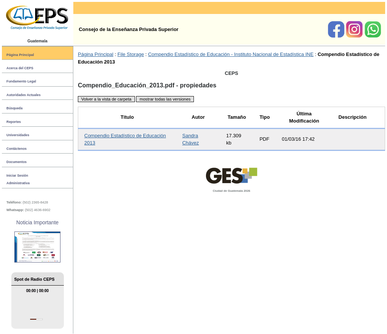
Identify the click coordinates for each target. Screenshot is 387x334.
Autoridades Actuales (23, 95)
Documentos (16, 162)
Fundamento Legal (21, 81)
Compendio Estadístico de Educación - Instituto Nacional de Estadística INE (231, 54)
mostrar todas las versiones (164, 99)
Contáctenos (16, 149)
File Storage (131, 54)
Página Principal (20, 55)
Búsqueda (14, 108)
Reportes (13, 122)
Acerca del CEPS (19, 68)
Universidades (17, 135)
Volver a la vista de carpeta (106, 99)
